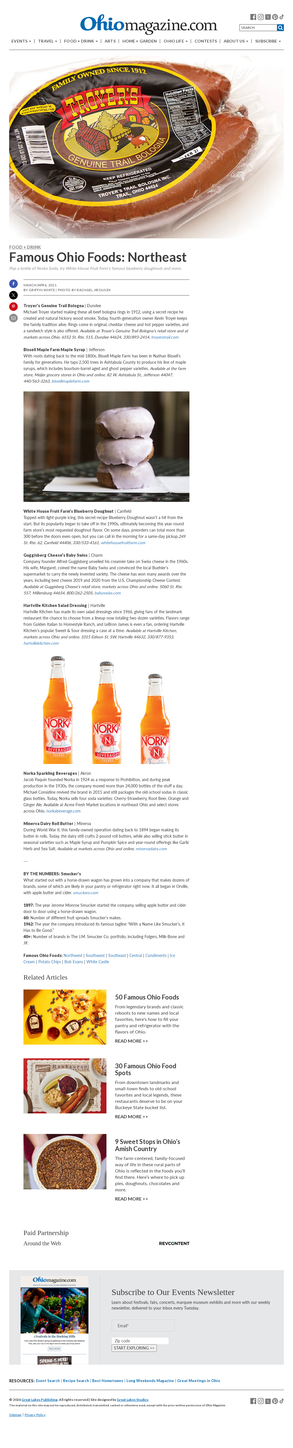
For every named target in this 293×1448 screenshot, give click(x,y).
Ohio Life (175, 41)
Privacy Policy (35, 1415)
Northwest (73, 955)
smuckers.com (85, 892)
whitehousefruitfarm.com (123, 542)
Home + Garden (139, 41)
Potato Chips (49, 961)
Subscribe (268, 41)
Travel (47, 41)
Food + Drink (81, 41)
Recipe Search (76, 1380)
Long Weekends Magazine (150, 1380)
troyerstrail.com (165, 337)
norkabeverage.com (63, 811)
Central (135, 955)
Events (21, 41)
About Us (236, 41)
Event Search (48, 1380)
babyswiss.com (107, 592)
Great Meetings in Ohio (198, 1380)
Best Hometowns (107, 1380)
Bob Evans (73, 961)
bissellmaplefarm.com (70, 381)
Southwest (95, 955)
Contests (206, 41)
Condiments (156, 955)
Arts (110, 41)
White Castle (97, 961)
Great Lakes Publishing (39, 1399)
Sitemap (15, 1415)
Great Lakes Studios (133, 1399)
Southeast (117, 955)
